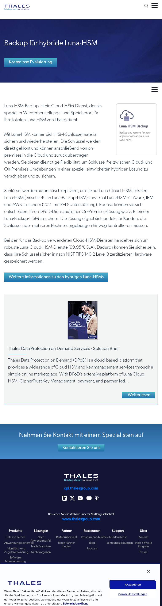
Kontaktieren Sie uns (81, 448)
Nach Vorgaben (41, 552)
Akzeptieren (133, 584)
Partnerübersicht (66, 537)
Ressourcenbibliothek (94, 537)
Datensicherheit (15, 537)
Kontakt (143, 537)
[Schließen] (148, 571)
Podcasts (92, 548)
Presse (143, 552)
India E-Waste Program (143, 544)
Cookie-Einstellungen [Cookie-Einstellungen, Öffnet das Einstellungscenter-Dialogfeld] (132, 594)
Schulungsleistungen (120, 543)
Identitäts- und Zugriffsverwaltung (16, 550)
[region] (80, 584)
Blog (92, 543)
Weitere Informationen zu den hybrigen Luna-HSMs (56, 277)
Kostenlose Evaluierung (30, 62)
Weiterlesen (139, 395)
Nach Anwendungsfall (41, 539)
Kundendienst (118, 537)
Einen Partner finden (66, 544)
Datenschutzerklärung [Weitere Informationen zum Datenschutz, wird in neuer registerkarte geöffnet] (75, 603)
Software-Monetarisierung (15, 559)
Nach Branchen (41, 546)
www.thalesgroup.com (81, 519)
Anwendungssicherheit (19, 543)
